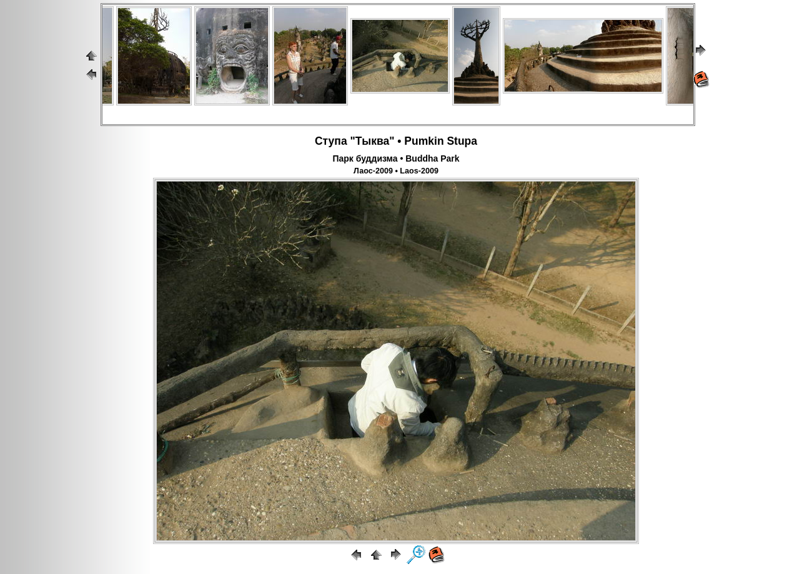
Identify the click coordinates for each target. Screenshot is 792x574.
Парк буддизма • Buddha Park (395, 158)
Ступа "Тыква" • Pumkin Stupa (396, 141)
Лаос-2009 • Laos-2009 (396, 171)
